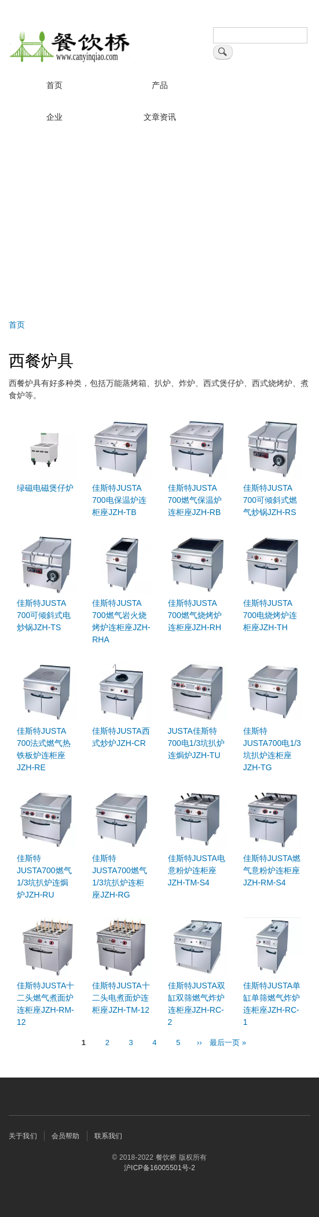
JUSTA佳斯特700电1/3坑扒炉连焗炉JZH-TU (196, 743)
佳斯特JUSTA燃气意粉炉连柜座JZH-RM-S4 (271, 870)
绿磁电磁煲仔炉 (45, 487)
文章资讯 (160, 117)
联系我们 (108, 1136)
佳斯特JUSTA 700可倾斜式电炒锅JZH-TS (44, 615)
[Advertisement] (159, 220)
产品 (160, 85)
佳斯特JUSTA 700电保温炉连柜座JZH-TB (119, 500)
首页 (54, 85)
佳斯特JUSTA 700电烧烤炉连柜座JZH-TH (270, 615)
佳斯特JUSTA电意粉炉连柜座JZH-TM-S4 (196, 870)
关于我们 (23, 1136)
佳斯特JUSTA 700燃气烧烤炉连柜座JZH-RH (195, 615)
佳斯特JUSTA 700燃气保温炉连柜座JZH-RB (195, 500)
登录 (299, 11)
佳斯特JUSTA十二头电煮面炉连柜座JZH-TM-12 (120, 997)
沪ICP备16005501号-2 (159, 1168)
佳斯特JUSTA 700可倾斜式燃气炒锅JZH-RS (270, 500)
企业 (54, 117)
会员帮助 (66, 1136)
